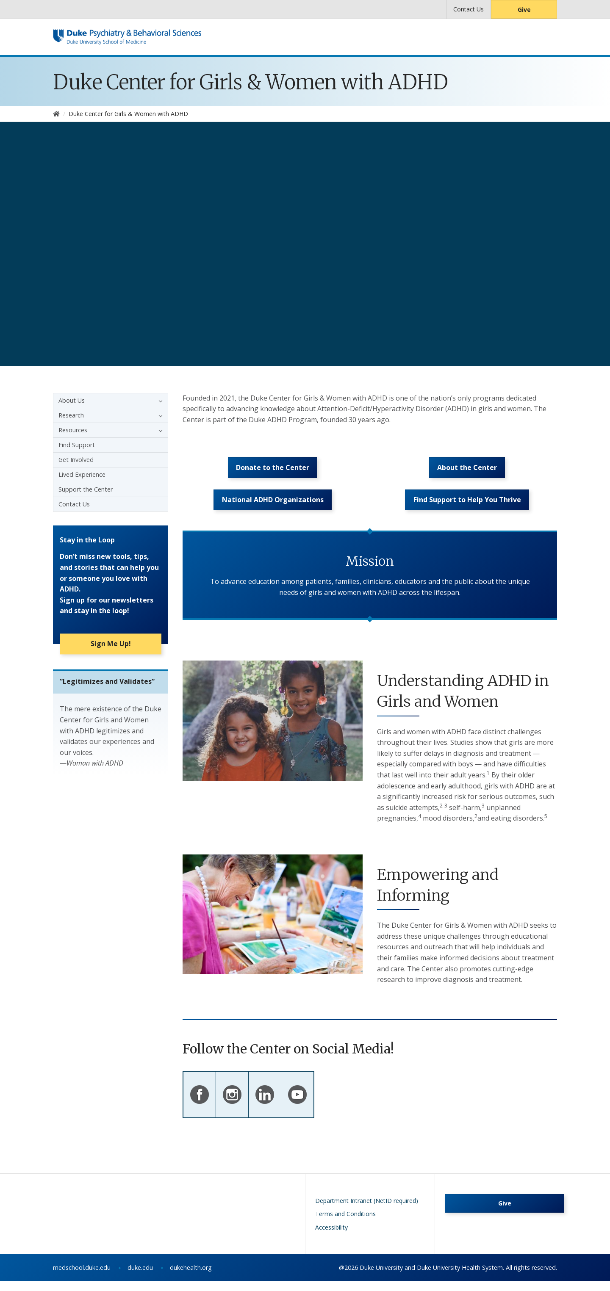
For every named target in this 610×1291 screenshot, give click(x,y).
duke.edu (140, 1278)
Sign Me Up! (111, 647)
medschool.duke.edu (82, 1278)
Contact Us (468, 9)
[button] (158, 400)
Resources (72, 430)
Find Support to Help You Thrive (467, 508)
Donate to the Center (272, 471)
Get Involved (76, 460)
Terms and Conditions (345, 1224)
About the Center (467, 471)
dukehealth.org (191, 1278)
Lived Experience (81, 474)
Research (71, 415)
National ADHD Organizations (273, 508)
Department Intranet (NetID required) (366, 1211)
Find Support (76, 445)
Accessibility (331, 1237)
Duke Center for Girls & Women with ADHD (250, 82)
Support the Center (85, 489)
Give (524, 10)
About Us (71, 400)
